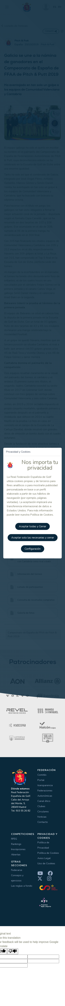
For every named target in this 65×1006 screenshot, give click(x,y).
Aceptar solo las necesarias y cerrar (32, 538)
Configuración (33, 549)
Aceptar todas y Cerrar (32, 526)
